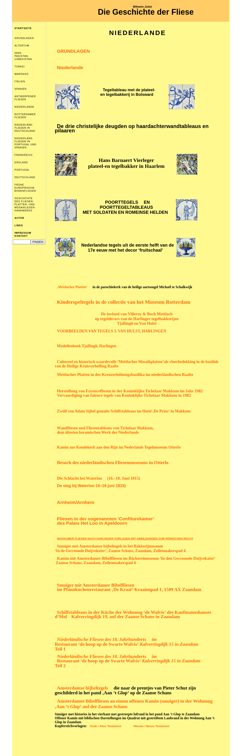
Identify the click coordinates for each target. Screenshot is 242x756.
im (154, 639)
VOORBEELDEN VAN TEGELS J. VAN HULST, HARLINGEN (111, 331)
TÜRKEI (19, 66)
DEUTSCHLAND (24, 177)
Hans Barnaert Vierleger (126, 160)
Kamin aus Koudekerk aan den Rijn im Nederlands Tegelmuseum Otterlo (119, 447)
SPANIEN (20, 89)
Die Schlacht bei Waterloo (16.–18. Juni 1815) (98, 478)
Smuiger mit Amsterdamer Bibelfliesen (95, 585)
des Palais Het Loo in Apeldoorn (92, 523)
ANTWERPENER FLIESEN (25, 98)
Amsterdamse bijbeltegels (83, 688)
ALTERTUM (21, 45)
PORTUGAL (22, 169)
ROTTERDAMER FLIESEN (25, 116)
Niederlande (70, 67)
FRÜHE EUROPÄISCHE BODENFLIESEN (25, 187)
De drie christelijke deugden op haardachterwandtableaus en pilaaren (132, 128)
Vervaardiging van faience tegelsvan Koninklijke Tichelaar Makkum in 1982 (124, 395)
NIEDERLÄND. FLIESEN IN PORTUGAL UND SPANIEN (25, 143)
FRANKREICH (23, 155)
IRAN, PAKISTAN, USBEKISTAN (23, 56)
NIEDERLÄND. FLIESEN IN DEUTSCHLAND (24, 127)
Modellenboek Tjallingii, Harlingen (86, 346)
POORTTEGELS (121, 202)
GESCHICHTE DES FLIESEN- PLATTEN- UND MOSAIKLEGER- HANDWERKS (25, 204)
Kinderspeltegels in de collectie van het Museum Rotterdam (123, 302)
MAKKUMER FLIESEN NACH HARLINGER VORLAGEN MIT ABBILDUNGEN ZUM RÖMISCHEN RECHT (125, 538)
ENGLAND (21, 162)
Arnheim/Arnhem (75, 502)
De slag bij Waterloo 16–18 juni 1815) (91, 486)
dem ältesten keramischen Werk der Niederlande (98, 432)
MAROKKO (21, 74)
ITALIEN (19, 81)
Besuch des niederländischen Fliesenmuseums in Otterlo (113, 462)
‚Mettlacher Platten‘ (72, 287)
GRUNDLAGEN (24, 38)
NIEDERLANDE (24, 106)
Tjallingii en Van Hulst (137, 323)
